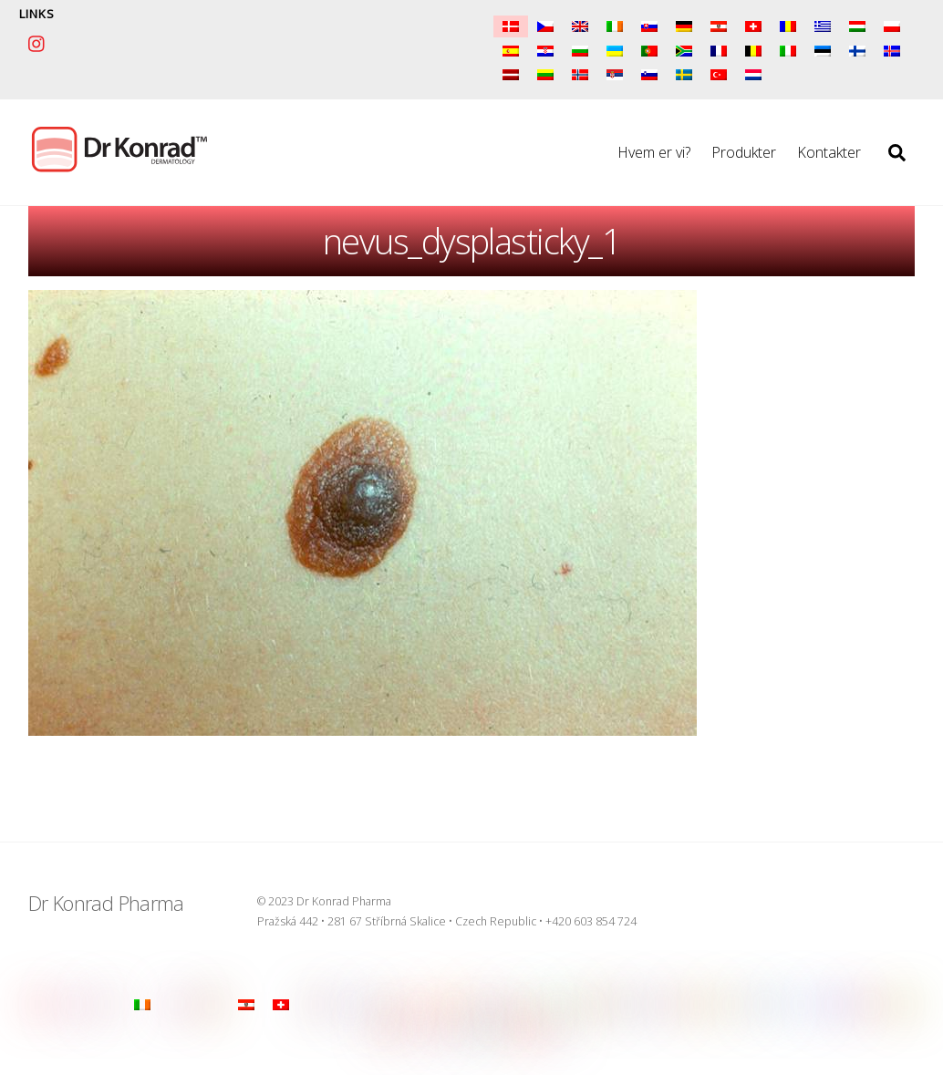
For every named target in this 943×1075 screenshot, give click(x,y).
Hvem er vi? (653, 152)
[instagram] (37, 41)
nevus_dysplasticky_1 (471, 240)
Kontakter (829, 152)
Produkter (743, 152)
